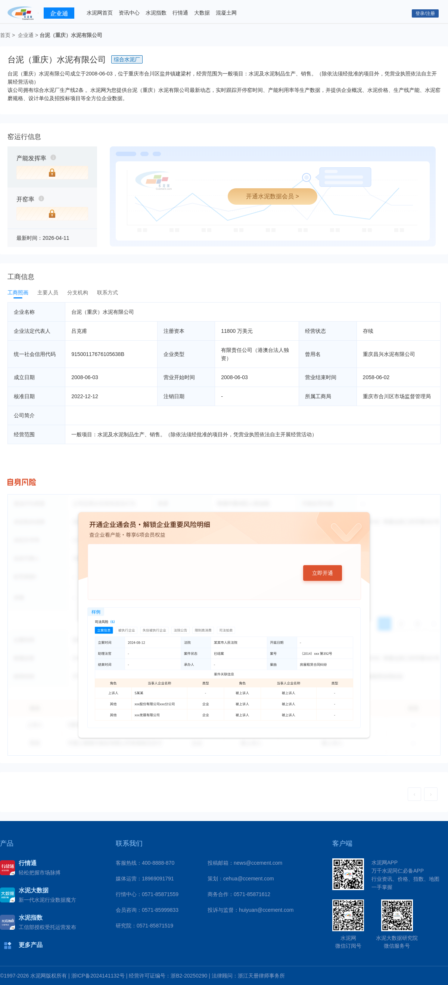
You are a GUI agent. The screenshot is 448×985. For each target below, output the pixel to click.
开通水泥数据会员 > (272, 196)
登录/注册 (425, 13)
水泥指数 (156, 13)
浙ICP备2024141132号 (98, 976)
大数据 (202, 13)
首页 (5, 35)
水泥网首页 (100, 13)
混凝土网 (226, 13)
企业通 (26, 35)
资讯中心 (129, 13)
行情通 (180, 13)
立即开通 (322, 573)
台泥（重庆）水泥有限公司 (71, 35)
